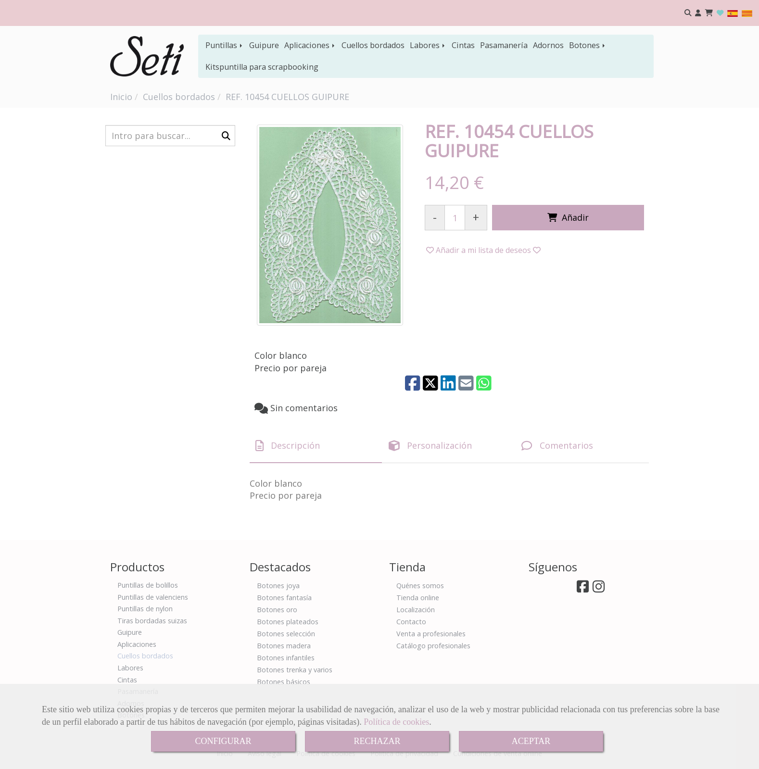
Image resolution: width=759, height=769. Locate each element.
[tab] (316, 446)
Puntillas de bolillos (147, 585)
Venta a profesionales (431, 633)
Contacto (411, 621)
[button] (698, 13)
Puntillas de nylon (145, 608)
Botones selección (286, 633)
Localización (415, 609)
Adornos (548, 45)
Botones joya (278, 585)
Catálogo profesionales (433, 645)
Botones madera (284, 645)
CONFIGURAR (223, 741)
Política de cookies (396, 722)
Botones (588, 45)
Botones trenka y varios (294, 669)
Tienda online (417, 597)
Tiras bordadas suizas (152, 620)
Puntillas (224, 45)
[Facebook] (583, 588)
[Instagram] (599, 588)
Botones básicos (283, 681)
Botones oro (277, 609)
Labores (428, 45)
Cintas (463, 45)
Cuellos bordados (373, 45)
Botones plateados (287, 621)
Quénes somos (420, 585)
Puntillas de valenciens (152, 597)
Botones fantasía (284, 597)
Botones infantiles (286, 657)
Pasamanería (504, 45)
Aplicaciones (310, 45)
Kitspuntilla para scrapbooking (261, 67)
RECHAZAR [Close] (377, 741)
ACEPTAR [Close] (531, 741)
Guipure (264, 45)
